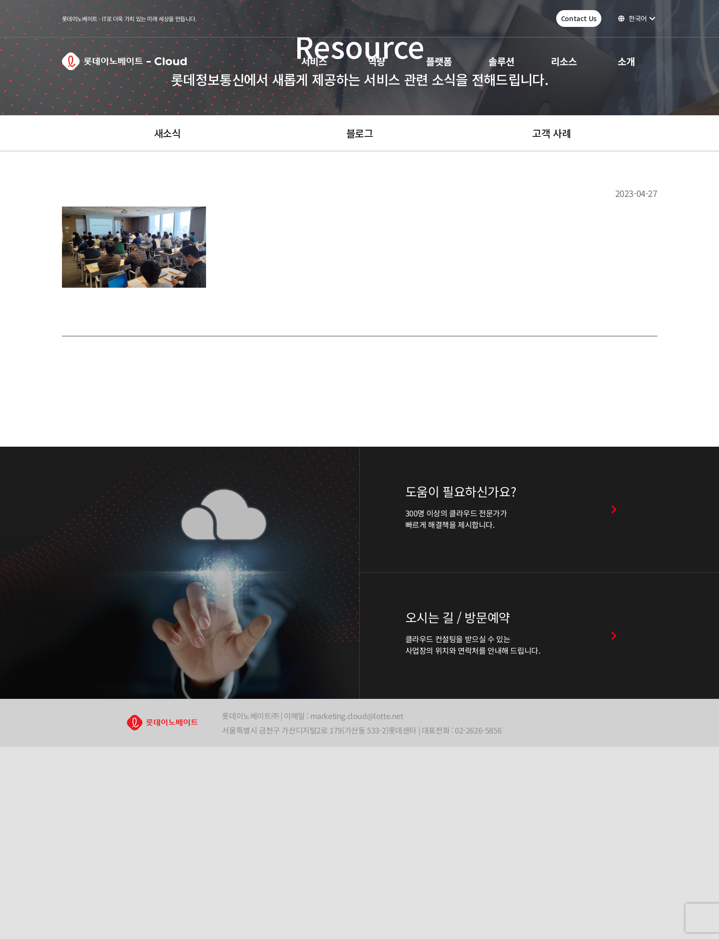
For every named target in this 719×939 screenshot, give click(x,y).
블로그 (359, 133)
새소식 (167, 133)
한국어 (636, 18)
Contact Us (579, 18)
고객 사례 (551, 133)
